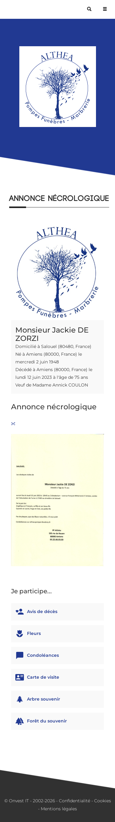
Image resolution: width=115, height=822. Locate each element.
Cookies (102, 801)
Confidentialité (74, 801)
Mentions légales (59, 809)
